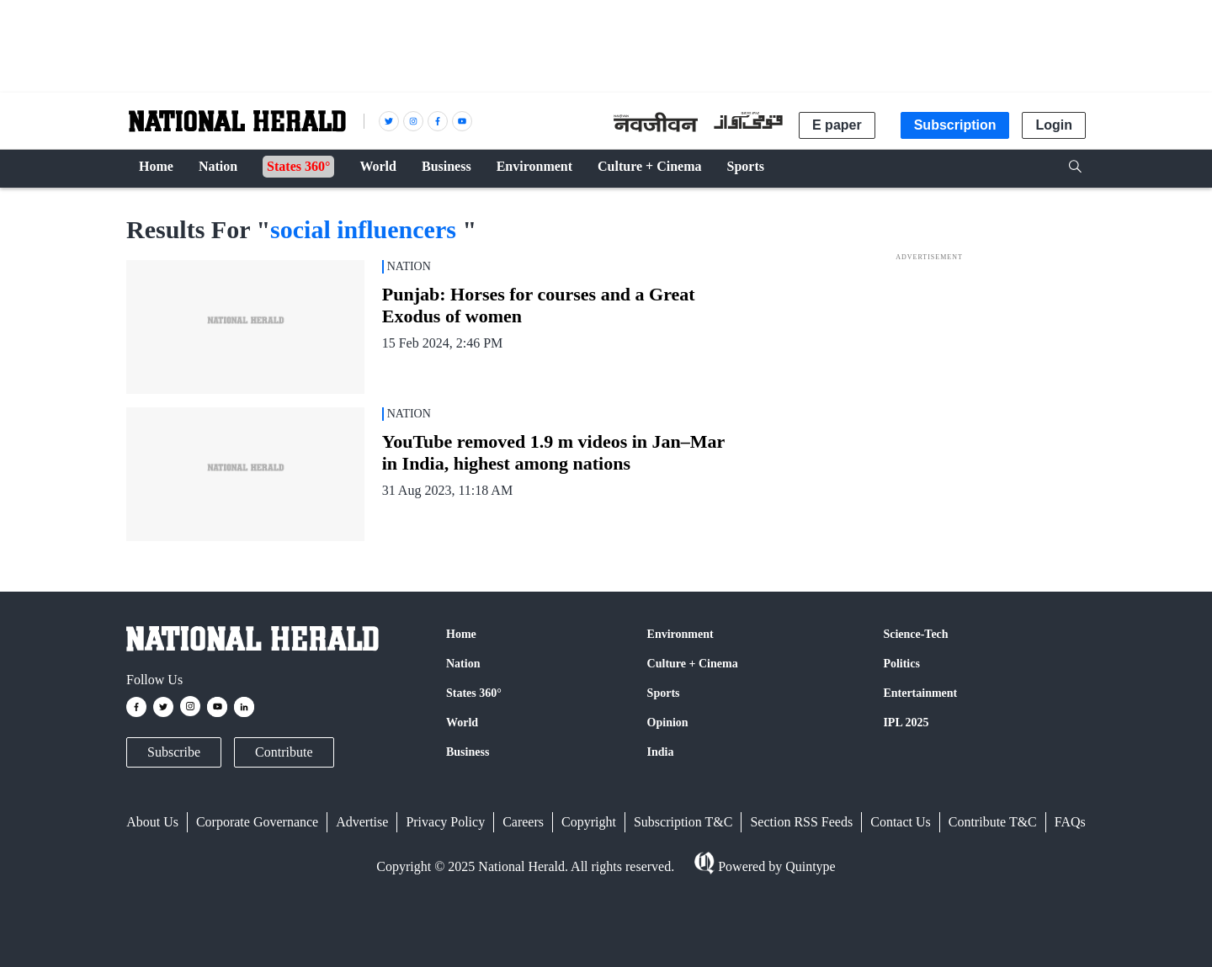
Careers (523, 822)
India (660, 752)
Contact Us (900, 822)
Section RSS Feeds (801, 822)
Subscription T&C (683, 822)
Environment (680, 634)
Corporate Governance (257, 822)
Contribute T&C (993, 822)
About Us (152, 822)
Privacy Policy (445, 822)
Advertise (362, 822)
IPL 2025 (905, 722)
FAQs (1070, 822)
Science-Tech (915, 634)
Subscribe (173, 752)
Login (1053, 125)
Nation (463, 663)
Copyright (588, 822)
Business (467, 752)
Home (461, 634)
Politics (901, 663)
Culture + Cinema (692, 663)
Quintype (809, 866)
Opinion (667, 722)
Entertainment (920, 693)
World (462, 722)
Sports (663, 693)
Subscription (955, 125)
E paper (837, 125)
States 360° (474, 693)
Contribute (283, 752)
